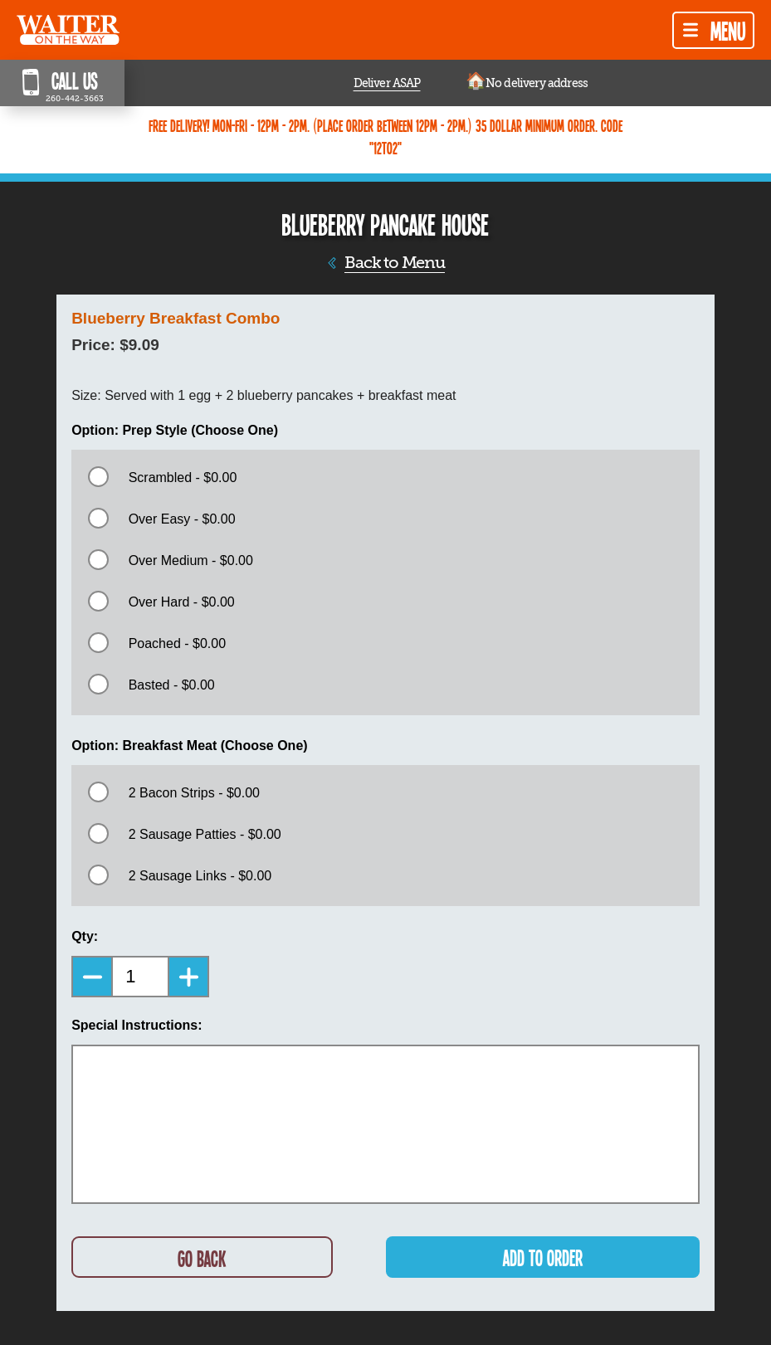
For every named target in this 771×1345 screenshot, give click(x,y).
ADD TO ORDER (543, 1257)
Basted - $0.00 (172, 685)
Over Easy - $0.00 (182, 519)
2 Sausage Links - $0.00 (200, 876)
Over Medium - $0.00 (191, 560)
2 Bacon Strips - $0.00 (194, 793)
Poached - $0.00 (177, 643)
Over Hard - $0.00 (182, 602)
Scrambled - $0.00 (183, 477)
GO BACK (202, 1258)
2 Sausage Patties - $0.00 (205, 834)
